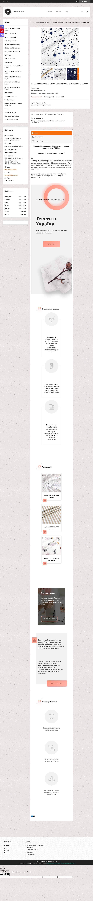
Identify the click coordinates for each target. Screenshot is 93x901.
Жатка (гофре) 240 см (11, 119)
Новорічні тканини (10, 58)
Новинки (58, 12)
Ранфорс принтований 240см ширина (13, 67)
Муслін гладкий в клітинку (12, 44)
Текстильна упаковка (11, 96)
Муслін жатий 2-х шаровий (12, 48)
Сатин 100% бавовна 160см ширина (13, 77)
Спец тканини (9, 92)
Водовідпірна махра (11, 41)
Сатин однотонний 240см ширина (12, 83)
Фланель (7, 109)
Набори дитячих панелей (12, 51)
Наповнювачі (8, 55)
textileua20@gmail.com (11, 175)
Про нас (6, 845)
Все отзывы (57, 683)
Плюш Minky (8, 62)
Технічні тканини (10, 100)
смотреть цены (49, 618)
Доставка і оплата (9, 847)
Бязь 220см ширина (10, 33)
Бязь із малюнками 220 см (42, 22)
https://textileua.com (11, 169)
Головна (49, 12)
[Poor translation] (7, 874)
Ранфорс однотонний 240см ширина (13, 72)
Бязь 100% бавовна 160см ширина (12, 29)
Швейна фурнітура (10, 112)
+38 (42, 200)
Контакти (7, 852)
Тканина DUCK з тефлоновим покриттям (13, 104)
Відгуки (6, 850)
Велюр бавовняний (10, 37)
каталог (51, 244)
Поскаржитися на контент (53, 863)
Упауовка (30, 852)
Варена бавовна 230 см (12, 116)
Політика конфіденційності (67, 863)
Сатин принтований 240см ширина (12, 88)
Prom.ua (55, 861)
